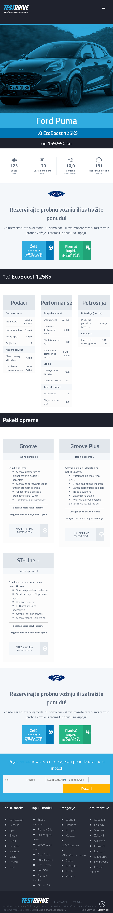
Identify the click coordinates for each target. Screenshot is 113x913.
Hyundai (14, 840)
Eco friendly (101, 850)
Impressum (60, 890)
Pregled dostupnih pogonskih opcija (28, 514)
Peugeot (14, 834)
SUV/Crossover (71, 834)
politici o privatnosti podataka (51, 910)
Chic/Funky (100, 845)
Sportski (99, 818)
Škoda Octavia (39, 810)
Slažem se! (103, 910)
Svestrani (99, 829)
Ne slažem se (88, 910)
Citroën (13, 850)
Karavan (71, 824)
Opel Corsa (44, 853)
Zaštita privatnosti (68, 902)
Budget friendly (96, 857)
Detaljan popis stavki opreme (28, 507)
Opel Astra (44, 843)
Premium (99, 834)
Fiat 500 (43, 858)
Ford (12, 855)
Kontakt (77, 890)
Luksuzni (99, 840)
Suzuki (13, 829)
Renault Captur (40, 866)
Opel (12, 818)
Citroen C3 (44, 874)
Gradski (70, 808)
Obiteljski (99, 808)
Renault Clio (45, 818)
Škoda (13, 824)
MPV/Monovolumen (74, 843)
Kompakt (71, 818)
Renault (14, 813)
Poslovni (99, 813)
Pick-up (70, 864)
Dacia (12, 845)
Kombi (69, 859)
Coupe (69, 849)
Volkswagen (16, 808)
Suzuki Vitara (45, 848)
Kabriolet (71, 854)
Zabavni (99, 824)
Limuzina (71, 813)
